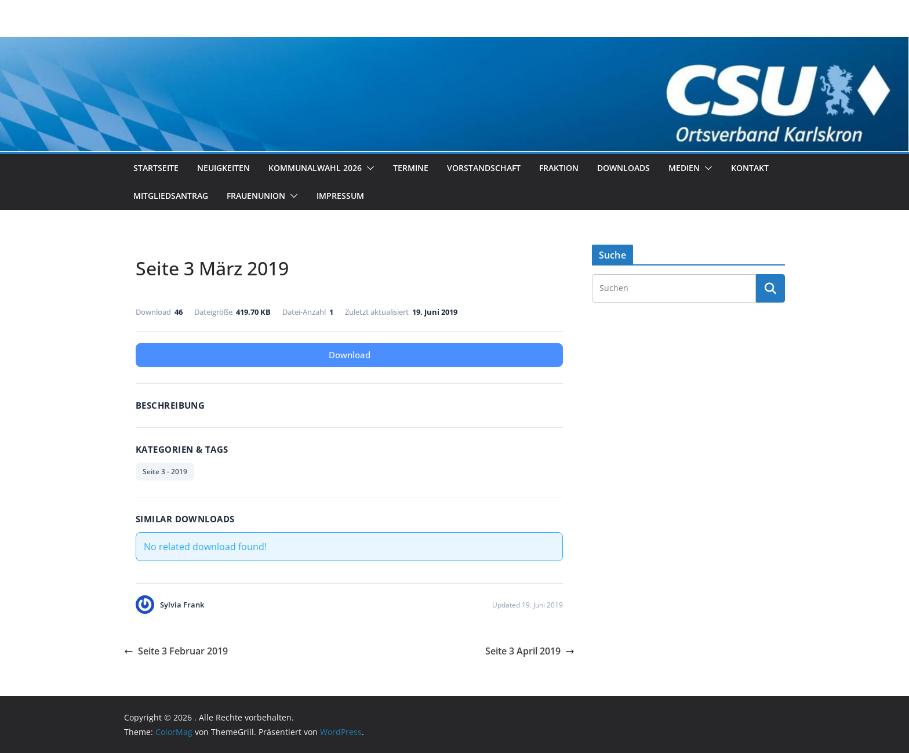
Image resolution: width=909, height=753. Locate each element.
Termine (410, 167)
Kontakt (750, 167)
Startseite (156, 167)
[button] (368, 168)
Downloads (623, 167)
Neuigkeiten (223, 167)
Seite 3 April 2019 (530, 651)
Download (349, 355)
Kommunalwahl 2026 (315, 167)
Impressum (340, 195)
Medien (684, 167)
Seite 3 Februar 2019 (176, 651)
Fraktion (559, 167)
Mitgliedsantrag (170, 195)
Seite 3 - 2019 (165, 471)
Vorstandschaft (484, 167)
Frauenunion (256, 195)
